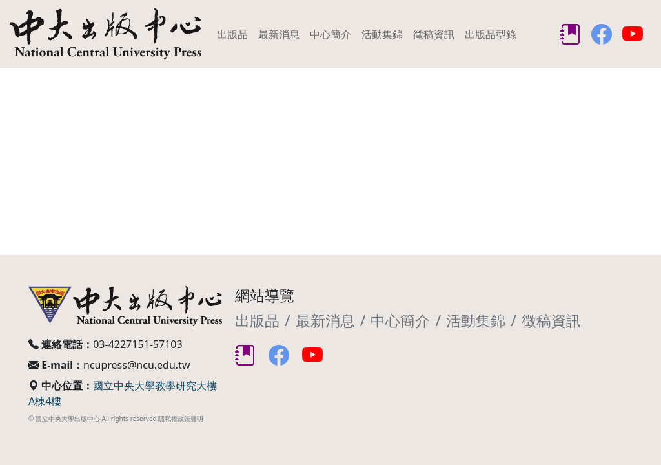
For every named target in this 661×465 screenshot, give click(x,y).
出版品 (232, 34)
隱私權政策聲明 (180, 418)
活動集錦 (382, 34)
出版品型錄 (490, 34)
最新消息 (279, 34)
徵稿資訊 (433, 34)
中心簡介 (330, 34)
